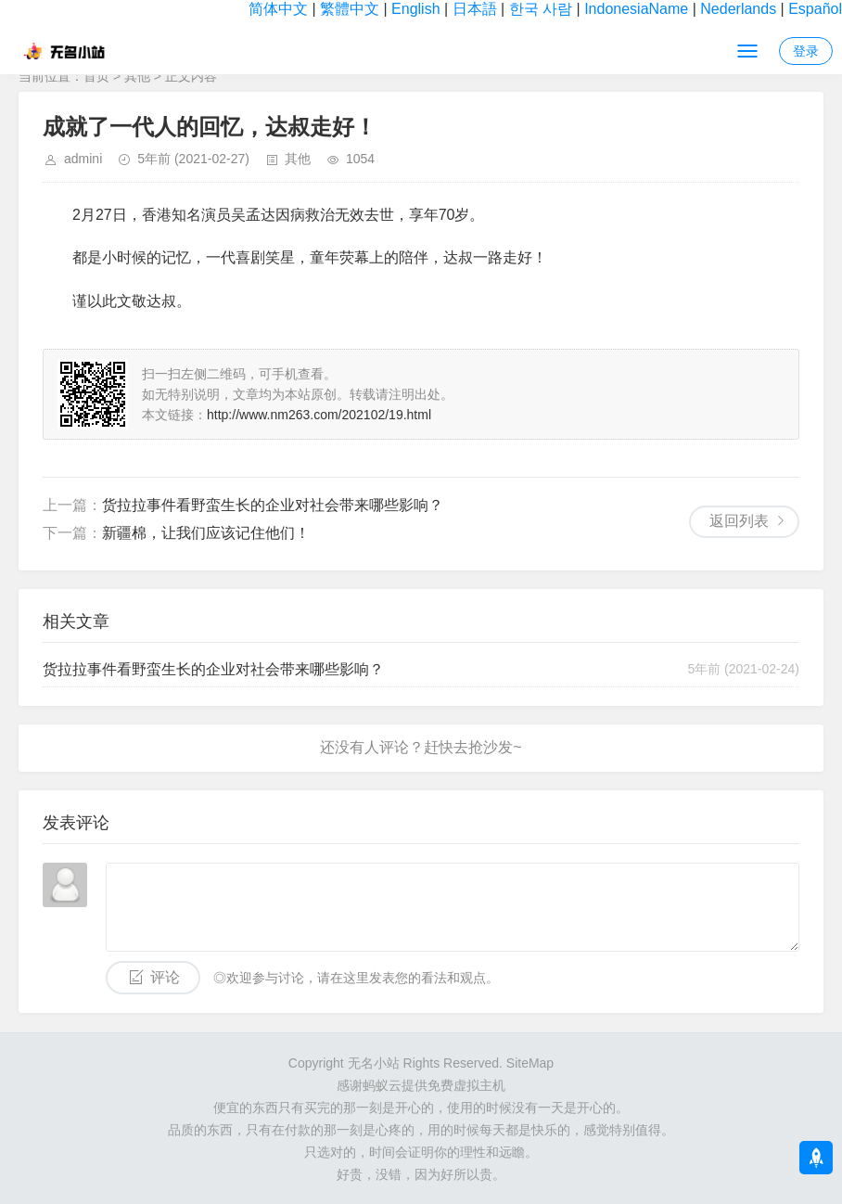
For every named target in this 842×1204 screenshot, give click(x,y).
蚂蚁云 (382, 1085)
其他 (137, 76)
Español (815, 9)
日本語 (475, 9)
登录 (806, 51)
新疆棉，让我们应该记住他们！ (206, 533)
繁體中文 (349, 9)
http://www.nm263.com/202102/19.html (319, 414)
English (415, 9)
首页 (96, 76)
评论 (165, 977)
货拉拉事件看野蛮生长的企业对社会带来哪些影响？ (272, 505)
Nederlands (738, 9)
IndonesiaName (636, 9)
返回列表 (739, 521)
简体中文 (278, 9)
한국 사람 (540, 9)
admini (83, 158)
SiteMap (530, 1063)
